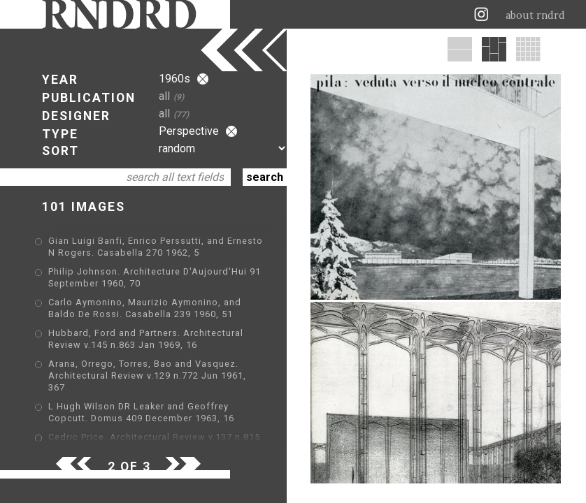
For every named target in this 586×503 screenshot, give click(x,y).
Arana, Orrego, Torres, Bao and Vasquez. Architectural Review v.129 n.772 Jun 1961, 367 (147, 375)
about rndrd (535, 15)
